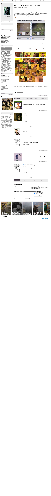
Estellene (2, 120)
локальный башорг (5, 56)
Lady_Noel (2, 121)
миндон (2, 82)
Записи (2, 3)
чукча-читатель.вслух (5, 70)
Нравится (41, 95)
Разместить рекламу (45, 218)
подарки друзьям (3, 85)
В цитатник (45, 110)
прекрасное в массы (4, 76)
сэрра (2, 67)
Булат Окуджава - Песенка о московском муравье (5, 40)
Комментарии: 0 (7, 35)
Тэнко (9, 126)
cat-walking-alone (7, 118)
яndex (4, 71)
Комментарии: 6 (7, 37)
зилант (2, 54)
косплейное (3, 86)
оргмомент (7, 60)
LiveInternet (3, 0)
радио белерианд (7, 63)
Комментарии (9, 3)
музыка (9, 58)
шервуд (10, 70)
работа (2, 63)
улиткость (8, 68)
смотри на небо (3, 66)
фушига (11, 68)
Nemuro (11, 121)
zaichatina (4, 123)
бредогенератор (3, 81)
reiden (4, 48)
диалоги (8, 53)
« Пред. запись (26, 98)
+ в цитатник (25, 7)
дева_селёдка (3, 125)
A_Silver (11, 117)
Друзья (5, 3)
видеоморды (3, 80)
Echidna (9, 119)
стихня (2, 75)
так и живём (5, 67)
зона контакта (7, 54)
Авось (23, 0)
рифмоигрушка (3, 65)
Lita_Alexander (6, 121)
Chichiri (2, 119)
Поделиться (45, 95)
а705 (2, 49)
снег (7, 66)
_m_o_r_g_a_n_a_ (7, 117)
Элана (5, 127)
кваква (11, 54)
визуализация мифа (4, 79)
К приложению (11, 94)
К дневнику (30, 98)
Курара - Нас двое (4, 42)
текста (2, 78)
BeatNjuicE (2, 118)
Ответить (40, 110)
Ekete (11, 119)
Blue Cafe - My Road (4, 38)
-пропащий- (3, 117)
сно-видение (9, 66)
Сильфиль (2, 126)
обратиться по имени (30, 113)
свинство (10, 65)
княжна (2, 55)
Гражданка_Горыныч (8, 124)
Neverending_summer (4, 122)
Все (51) (11, 114)
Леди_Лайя (10, 125)
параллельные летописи (6, 61)
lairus (2, 48)
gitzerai (5, 120)
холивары (2, 69)
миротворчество (4, 58)
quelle (8, 122)
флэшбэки (2, 87)
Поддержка (40, 0)
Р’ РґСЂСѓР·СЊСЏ (7, 16)
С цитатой (42, 110)
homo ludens (10, 47)
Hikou (7, 120)
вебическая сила (8, 50)
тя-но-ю (2, 89)
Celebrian (10, 118)
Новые (46, 98)
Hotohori (11, 120)
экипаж (2, 71)
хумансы (8, 69)
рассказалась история (6, 64)
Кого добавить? (8, 116)
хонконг (5, 69)
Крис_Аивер (7, 125)
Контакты (45, 217)
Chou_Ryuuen (5, 119)
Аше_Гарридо (8, 123)
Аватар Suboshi (7, 11)
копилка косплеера (4, 88)
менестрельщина (3, 57)
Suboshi (1, 4)
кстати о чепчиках (7, 55)
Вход (13, 0)
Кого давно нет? (3, 116)
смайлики (22, 191)
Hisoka (9, 120)
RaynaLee (10, 122)
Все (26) (11, 30)
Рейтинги (18, 0)
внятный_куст (3, 124)
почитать (8, 62)
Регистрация (10, 0)
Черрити (2, 127)
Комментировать (17, 98)
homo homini (6, 47)
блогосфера (5, 49)
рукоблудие (7, 65)
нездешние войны (3, 59)
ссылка (25, 115)
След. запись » (35, 98)
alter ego (2, 47)
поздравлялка (3, 62)
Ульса (11, 126)
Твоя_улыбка (6, 126)
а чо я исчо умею (8, 48)
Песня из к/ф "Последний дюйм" (6, 36)
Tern (1, 123)
